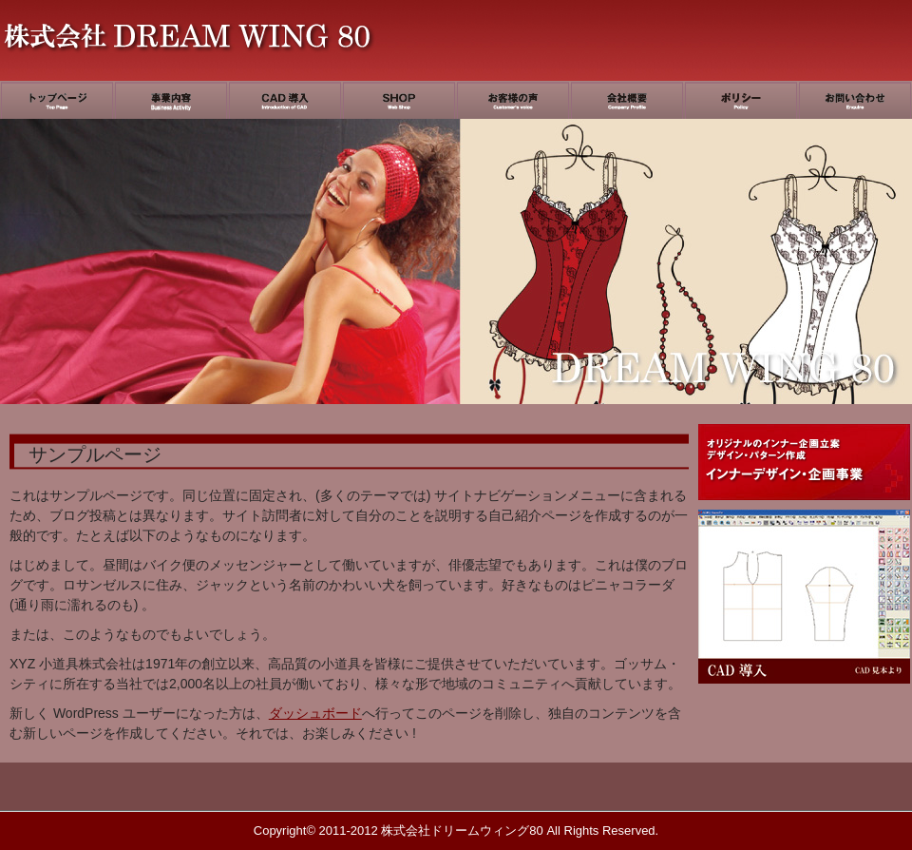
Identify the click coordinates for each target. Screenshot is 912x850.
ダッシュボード (315, 713)
